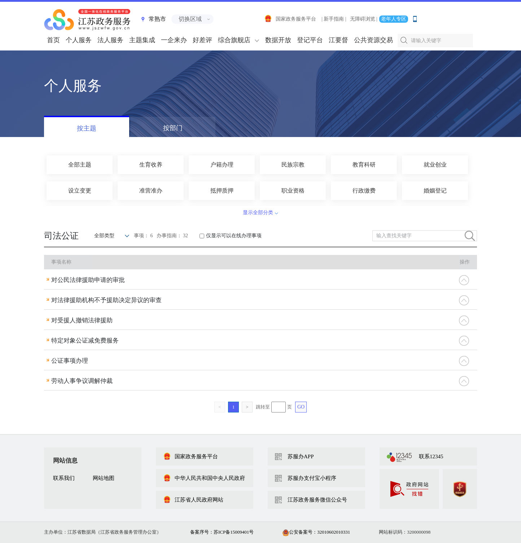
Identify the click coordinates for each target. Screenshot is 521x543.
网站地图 (103, 478)
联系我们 (64, 478)
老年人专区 (393, 19)
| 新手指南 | (333, 19)
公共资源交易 (373, 40)
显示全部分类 (258, 212)
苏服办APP (301, 456)
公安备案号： (316, 532)
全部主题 (79, 165)
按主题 (86, 128)
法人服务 (110, 40)
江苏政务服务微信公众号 (317, 500)
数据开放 (278, 40)
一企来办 (174, 40)
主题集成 (142, 40)
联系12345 (431, 456)
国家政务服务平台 (290, 19)
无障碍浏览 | (363, 19)
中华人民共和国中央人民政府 (204, 478)
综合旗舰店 (234, 40)
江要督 (338, 40)
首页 (53, 40)
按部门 (173, 128)
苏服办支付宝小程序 (312, 478)
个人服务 (79, 40)
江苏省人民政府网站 (193, 500)
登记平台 (310, 40)
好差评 (202, 40)
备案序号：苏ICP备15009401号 (222, 532)
